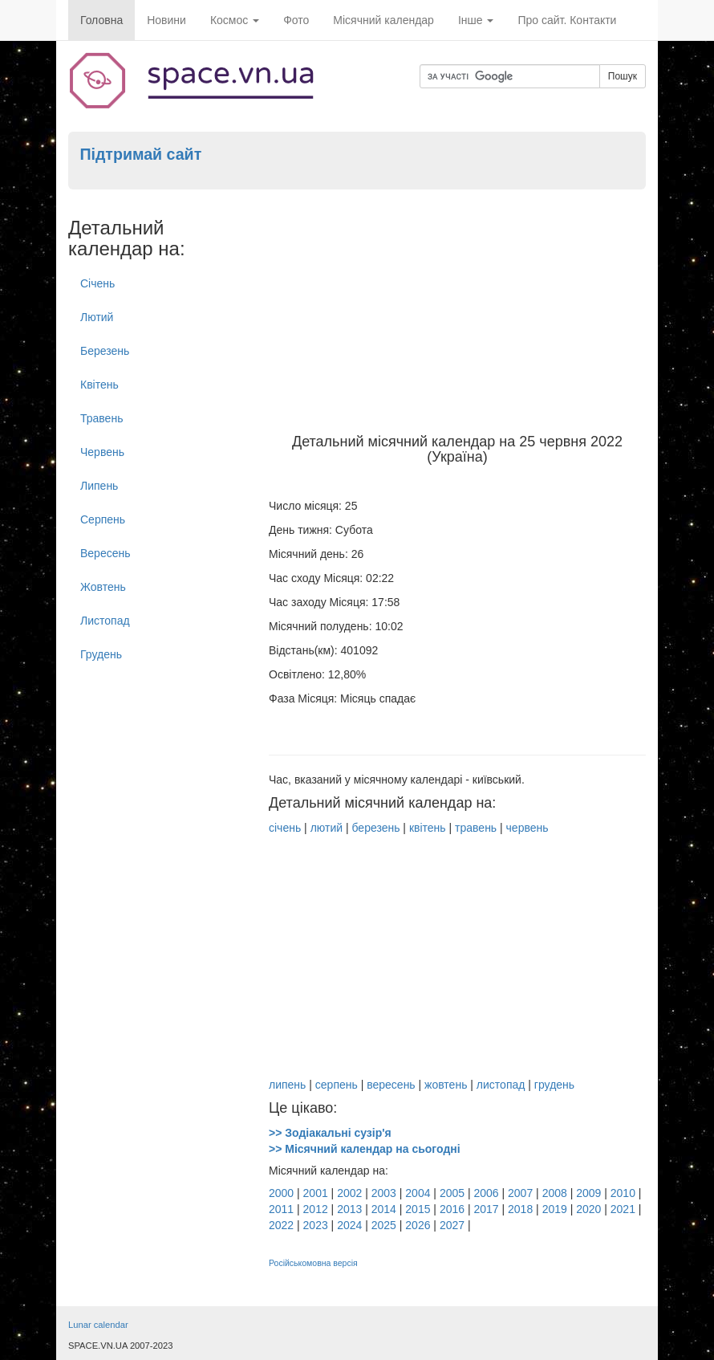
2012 (315, 1209)
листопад (501, 1084)
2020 (588, 1209)
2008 (554, 1193)
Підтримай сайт (140, 154)
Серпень (102, 519)
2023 (315, 1225)
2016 (452, 1209)
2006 (485, 1193)
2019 (554, 1209)
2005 (452, 1193)
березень (375, 827)
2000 (281, 1193)
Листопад (105, 620)
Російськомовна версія (313, 1263)
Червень (102, 452)
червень (527, 827)
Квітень (99, 384)
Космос (234, 20)
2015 (417, 1209)
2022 (281, 1225)
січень (285, 827)
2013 (349, 1209)
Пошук (622, 76)
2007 (520, 1193)
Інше (476, 20)
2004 (417, 1193)
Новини (166, 20)
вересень (391, 1084)
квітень (427, 827)
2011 (281, 1209)
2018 (520, 1209)
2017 (485, 1209)
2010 (623, 1193)
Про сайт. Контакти (566, 20)
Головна (101, 20)
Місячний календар (383, 20)
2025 (383, 1225)
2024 (349, 1225)
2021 (623, 1209)
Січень (97, 283)
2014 (383, 1209)
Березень (104, 350)
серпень (336, 1084)
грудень (554, 1084)
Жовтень (103, 586)
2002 (349, 1193)
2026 (417, 1225)
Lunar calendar (98, 1324)
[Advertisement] (457, 314)
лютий (326, 827)
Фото (296, 20)
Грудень (101, 654)
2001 (315, 1193)
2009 (588, 1193)
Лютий (96, 317)
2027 (452, 1225)
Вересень (105, 553)
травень (476, 827)
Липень (99, 485)
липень (287, 1084)
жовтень (445, 1084)
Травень (101, 418)
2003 (383, 1193)
